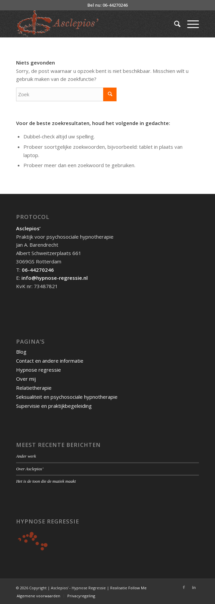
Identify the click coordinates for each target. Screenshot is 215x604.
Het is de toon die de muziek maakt (46, 481)
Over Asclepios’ (30, 469)
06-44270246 (38, 269)
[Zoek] (174, 23)
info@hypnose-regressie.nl (54, 277)
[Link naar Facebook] (184, 587)
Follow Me (137, 587)
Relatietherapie (34, 387)
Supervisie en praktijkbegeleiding (54, 405)
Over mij (26, 378)
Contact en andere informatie (49, 360)
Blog (21, 351)
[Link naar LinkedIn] (194, 587)
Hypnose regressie (38, 369)
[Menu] (190, 23)
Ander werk (26, 456)
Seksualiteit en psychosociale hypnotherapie (67, 396)
